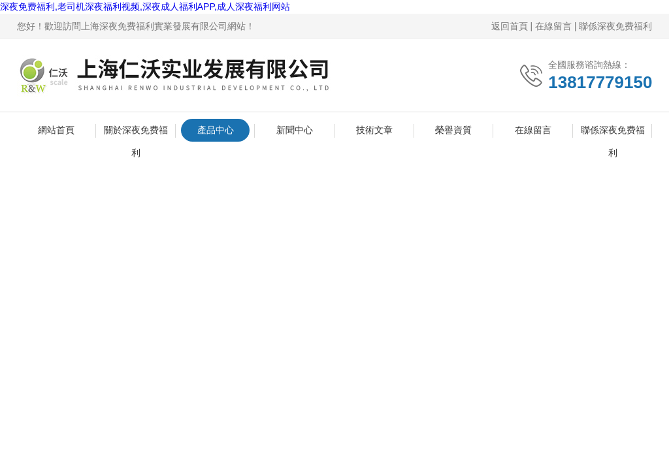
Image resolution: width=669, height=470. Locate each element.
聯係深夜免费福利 (615, 26)
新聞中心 (294, 130)
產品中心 (215, 130)
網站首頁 (56, 130)
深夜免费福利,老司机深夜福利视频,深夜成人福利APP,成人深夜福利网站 (145, 6)
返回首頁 (509, 26)
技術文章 (374, 130)
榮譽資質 (453, 130)
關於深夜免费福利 (136, 133)
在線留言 (553, 26)
